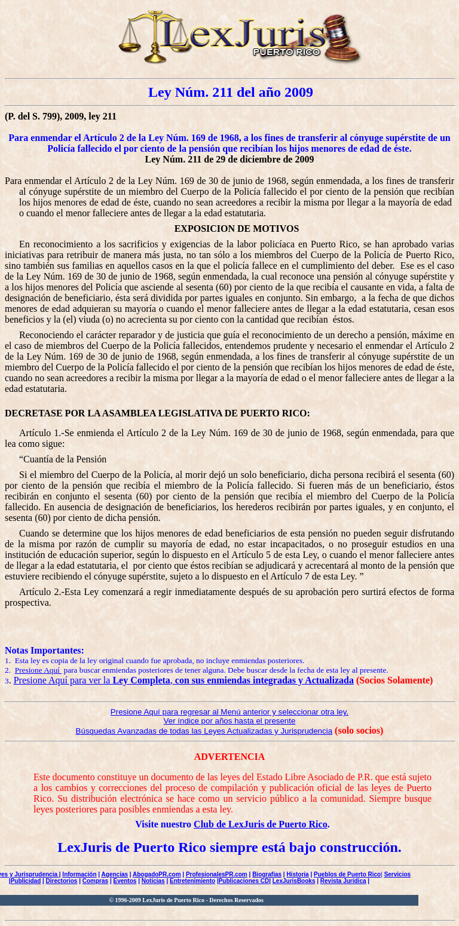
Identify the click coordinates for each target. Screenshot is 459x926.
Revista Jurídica (343, 881)
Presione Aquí (38, 670)
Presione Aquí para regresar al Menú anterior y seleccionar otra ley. (229, 711)
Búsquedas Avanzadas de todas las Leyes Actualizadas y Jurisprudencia (204, 730)
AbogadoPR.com (157, 874)
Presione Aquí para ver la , (184, 680)
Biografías (266, 874)
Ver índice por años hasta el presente (230, 720)
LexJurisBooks (294, 881)
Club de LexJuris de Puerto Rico (261, 824)
